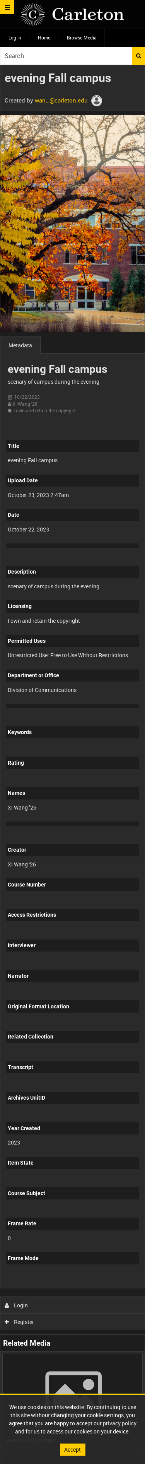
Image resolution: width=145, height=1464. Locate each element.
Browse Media (82, 37)
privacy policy (119, 1423)
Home (44, 37)
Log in (15, 37)
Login (16, 1305)
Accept (72, 1449)
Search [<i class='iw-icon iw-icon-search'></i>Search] (138, 55)
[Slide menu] (7, 7)
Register (19, 1322)
